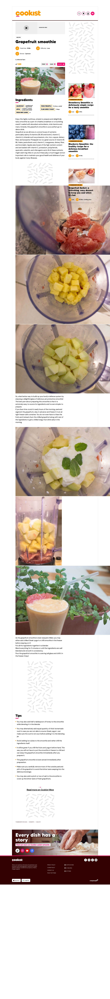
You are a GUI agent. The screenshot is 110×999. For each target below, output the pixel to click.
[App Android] (26, 880)
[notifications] (81, 865)
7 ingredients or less (21, 822)
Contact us (50, 870)
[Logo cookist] (28, 13)
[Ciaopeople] (94, 880)
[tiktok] (17, 851)
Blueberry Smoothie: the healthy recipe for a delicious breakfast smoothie (81, 148)
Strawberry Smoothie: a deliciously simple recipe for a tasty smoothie (81, 105)
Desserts (31, 822)
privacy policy (51, 865)
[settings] (81, 871)
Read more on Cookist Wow (40, 789)
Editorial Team (21, 59)
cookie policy (51, 867)
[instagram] (22, 851)
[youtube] (27, 851)
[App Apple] (16, 880)
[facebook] (32, 851)
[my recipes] (81, 868)
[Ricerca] (79, 13)
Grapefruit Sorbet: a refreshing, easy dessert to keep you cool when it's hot (81, 191)
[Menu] (92, 13)
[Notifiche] (83, 13)
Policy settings (51, 873)
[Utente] (88, 13)
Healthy (38, 822)
